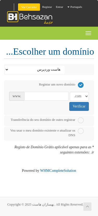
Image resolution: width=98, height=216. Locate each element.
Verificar (79, 106)
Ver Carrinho (29, 7)
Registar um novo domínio (61, 85)
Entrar (59, 6)
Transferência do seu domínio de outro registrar (47, 120)
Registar (47, 6)
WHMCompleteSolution (58, 171)
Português (74, 6)
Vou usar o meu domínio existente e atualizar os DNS (47, 132)
